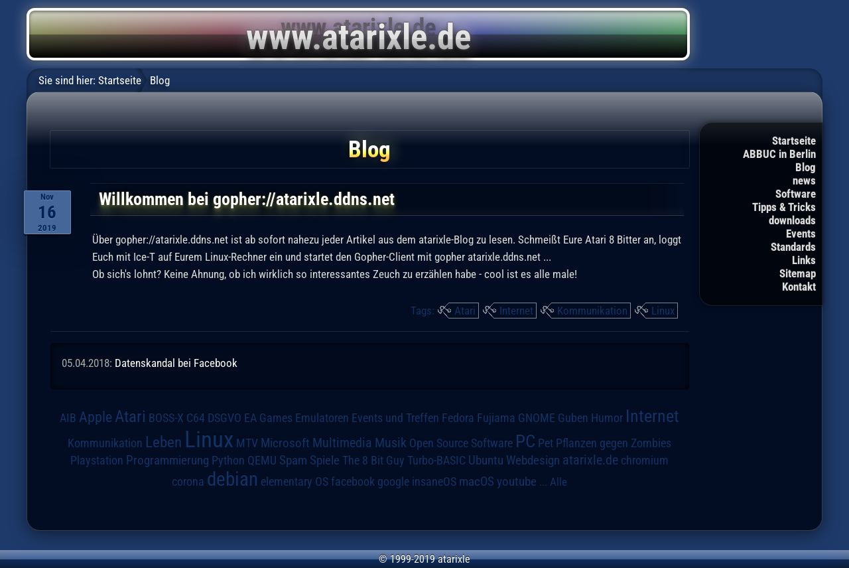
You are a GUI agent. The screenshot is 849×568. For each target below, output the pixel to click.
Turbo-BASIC (436, 460)
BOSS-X (166, 418)
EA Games (268, 418)
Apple (95, 416)
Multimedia (342, 443)
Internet (516, 310)
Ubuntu (485, 460)
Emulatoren (322, 418)
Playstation (96, 460)
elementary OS (294, 481)
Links (804, 260)
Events (801, 233)
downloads (792, 220)
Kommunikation (592, 310)
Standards (793, 246)
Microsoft (285, 443)
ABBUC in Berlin (779, 154)
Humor (607, 418)
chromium (645, 460)
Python (228, 460)
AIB (68, 418)
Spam (293, 460)
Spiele (325, 460)
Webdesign (533, 460)
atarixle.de (590, 460)
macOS (476, 481)
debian (232, 479)
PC (525, 441)
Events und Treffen (395, 418)
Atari (465, 310)
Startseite (794, 140)
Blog (805, 167)
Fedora (458, 418)
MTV (247, 443)
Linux (663, 310)
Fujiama (496, 418)
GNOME (536, 418)
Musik (391, 443)
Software (795, 193)
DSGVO (224, 418)
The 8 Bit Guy (373, 460)
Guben (573, 418)
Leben (163, 442)
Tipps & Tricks (784, 207)
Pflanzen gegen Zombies (613, 443)
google (393, 481)
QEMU (262, 460)
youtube (517, 481)
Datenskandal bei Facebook (176, 363)
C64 (195, 418)
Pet (545, 443)
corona (188, 481)
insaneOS (434, 481)
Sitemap (797, 273)
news (804, 180)
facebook (353, 481)
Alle (558, 481)
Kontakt (799, 286)
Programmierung (167, 460)
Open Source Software (461, 443)
